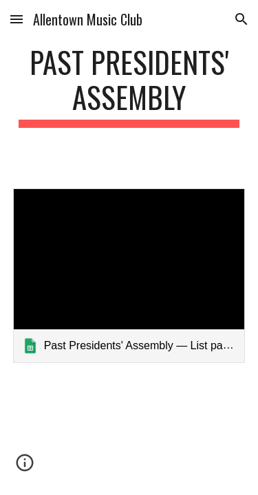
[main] (129, 85)
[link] (129, 275)
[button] (16, 19)
